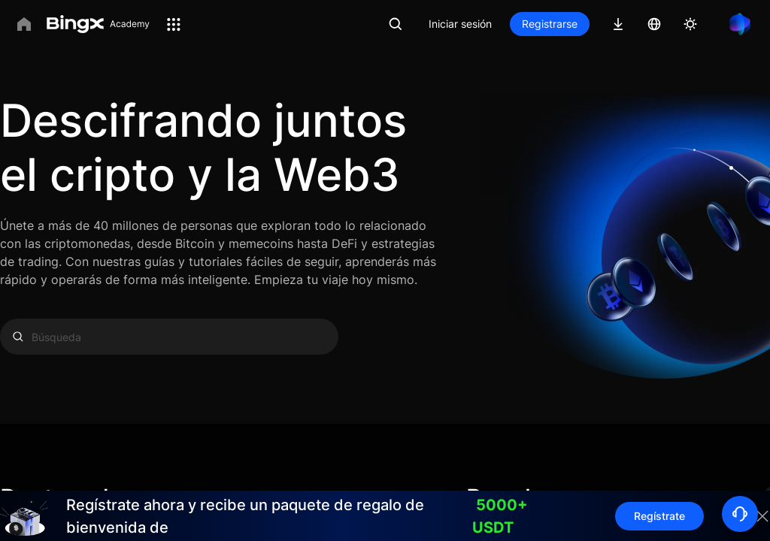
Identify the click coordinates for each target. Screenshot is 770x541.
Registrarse (550, 23)
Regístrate (659, 515)
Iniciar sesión (460, 23)
